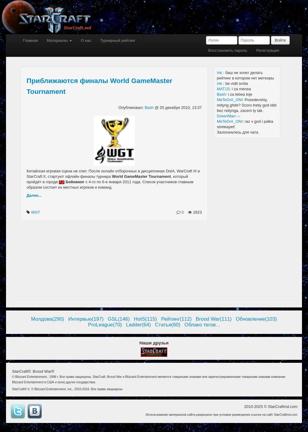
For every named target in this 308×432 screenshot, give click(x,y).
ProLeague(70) (105, 325)
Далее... (34, 195)
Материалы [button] (59, 40)
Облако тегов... (202, 325)
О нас (86, 40)
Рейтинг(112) (176, 319)
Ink (220, 72)
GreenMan (226, 116)
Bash (150, 107)
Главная (30, 40)
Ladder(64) (138, 325)
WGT (36, 212)
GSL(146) (119, 319)
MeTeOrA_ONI (229, 99)
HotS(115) (145, 319)
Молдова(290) (47, 319)
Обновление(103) (256, 319)
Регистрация (267, 50)
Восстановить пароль (227, 50)
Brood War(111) (214, 319)
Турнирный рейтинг (117, 40)
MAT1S (223, 89)
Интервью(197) (86, 319)
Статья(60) (167, 325)
